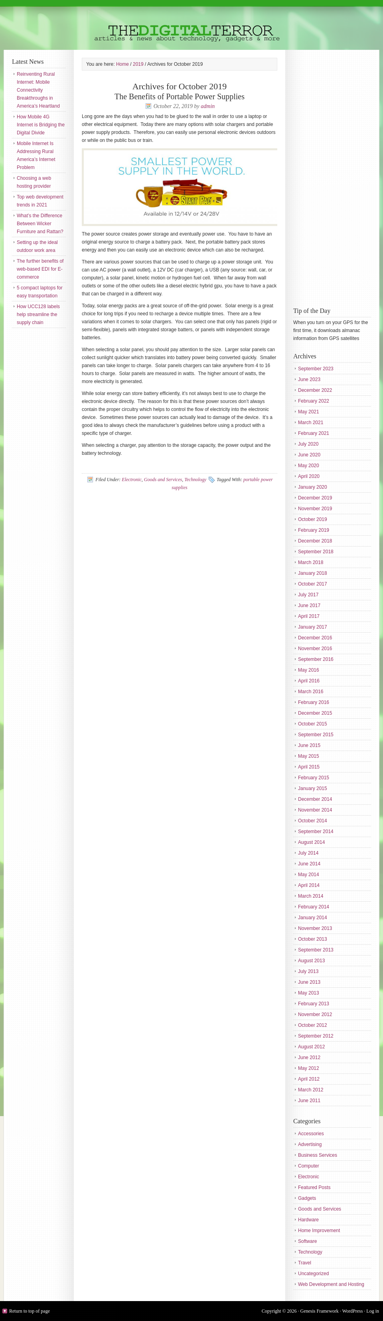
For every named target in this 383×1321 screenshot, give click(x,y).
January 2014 (312, 917)
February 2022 (313, 401)
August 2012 (311, 1047)
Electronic (132, 479)
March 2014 (310, 896)
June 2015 (309, 745)
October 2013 (312, 939)
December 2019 (315, 498)
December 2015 (315, 713)
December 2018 (315, 541)
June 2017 (309, 605)
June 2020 (309, 455)
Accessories (311, 1133)
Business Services (317, 1155)
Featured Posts (314, 1187)
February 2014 (313, 907)
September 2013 (316, 950)
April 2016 (309, 681)
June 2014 (309, 864)
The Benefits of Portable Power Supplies (180, 96)
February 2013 (313, 1003)
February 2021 (313, 433)
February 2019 (313, 530)
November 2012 (315, 1014)
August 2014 (311, 842)
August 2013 (311, 960)
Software (307, 1241)
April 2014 (309, 885)
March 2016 (310, 691)
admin (208, 106)
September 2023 (316, 369)
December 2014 (315, 799)
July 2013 (308, 971)
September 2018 (316, 551)
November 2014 (315, 810)
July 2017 (308, 595)
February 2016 (313, 702)
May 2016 (308, 670)
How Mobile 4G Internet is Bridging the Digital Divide (41, 125)
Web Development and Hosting (331, 1284)
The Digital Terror (191, 25)
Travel (304, 1263)
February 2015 (313, 777)
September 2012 (316, 1036)
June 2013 (309, 982)
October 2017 (312, 584)
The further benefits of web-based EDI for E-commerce (40, 269)
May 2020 (308, 465)
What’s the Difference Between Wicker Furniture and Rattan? (40, 223)
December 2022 (315, 390)
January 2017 (312, 627)
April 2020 (309, 476)
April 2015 (309, 767)
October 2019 (312, 519)
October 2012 (312, 1025)
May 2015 (308, 756)
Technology (195, 479)
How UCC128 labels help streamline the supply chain (38, 314)
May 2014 (308, 874)
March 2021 (310, 422)
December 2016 (315, 638)
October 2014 (312, 821)
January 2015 (312, 788)
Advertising (310, 1144)
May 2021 (308, 412)
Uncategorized (313, 1273)
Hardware (308, 1220)
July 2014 (308, 853)
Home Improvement (319, 1230)
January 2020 (312, 487)
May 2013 (308, 993)
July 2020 (308, 444)
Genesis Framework (319, 1311)
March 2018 (310, 562)
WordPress (352, 1311)
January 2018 (312, 573)
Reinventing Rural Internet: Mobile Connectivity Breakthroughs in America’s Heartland (38, 90)
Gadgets (307, 1198)
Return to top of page (29, 1311)
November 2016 (315, 648)
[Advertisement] (325, 177)
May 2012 (308, 1068)
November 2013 (315, 928)
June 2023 (309, 379)
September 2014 (316, 831)
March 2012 (310, 1090)
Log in (372, 1311)
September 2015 (316, 734)
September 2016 (316, 659)
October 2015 (312, 724)
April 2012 (309, 1079)
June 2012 (309, 1057)
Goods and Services (163, 479)
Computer (308, 1166)
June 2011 (309, 1100)
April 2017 (309, 616)
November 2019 (315, 508)
